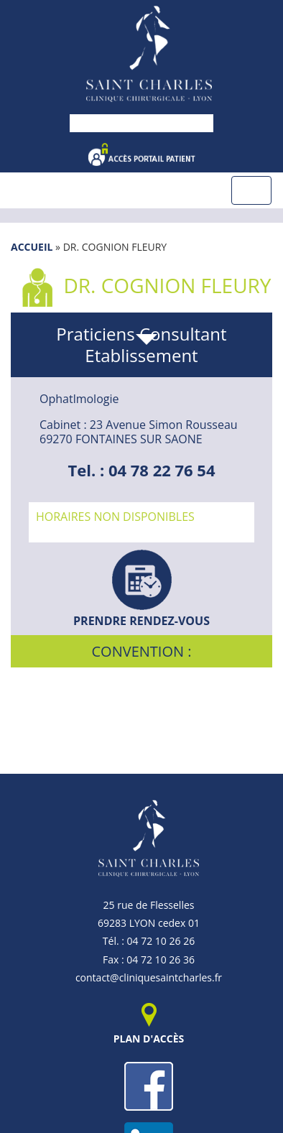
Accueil (31, 247)
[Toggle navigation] (251, 190)
